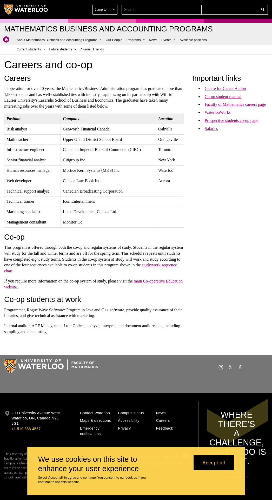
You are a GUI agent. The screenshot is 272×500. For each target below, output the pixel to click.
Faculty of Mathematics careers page (235, 104)
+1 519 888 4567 (26, 429)
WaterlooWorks (218, 112)
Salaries (211, 128)
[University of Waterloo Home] (26, 9)
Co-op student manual (223, 96)
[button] (225, 9)
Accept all (213, 462)
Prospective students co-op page (231, 120)
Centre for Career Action (225, 88)
